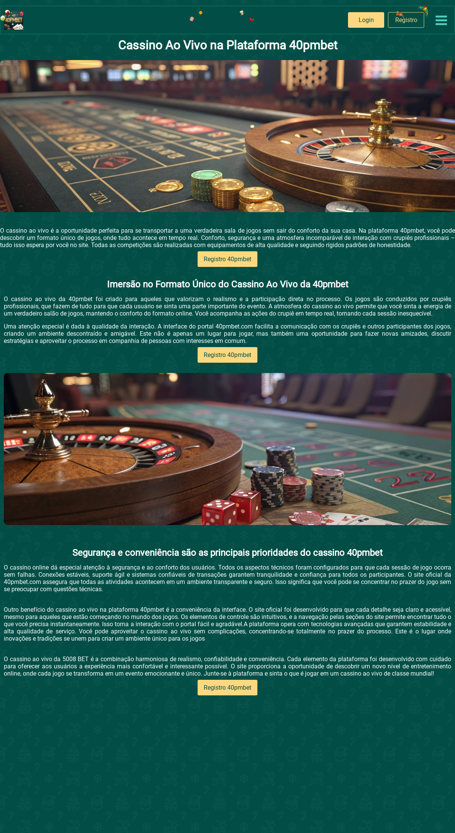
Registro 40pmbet (227, 259)
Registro (406, 20)
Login (366, 20)
